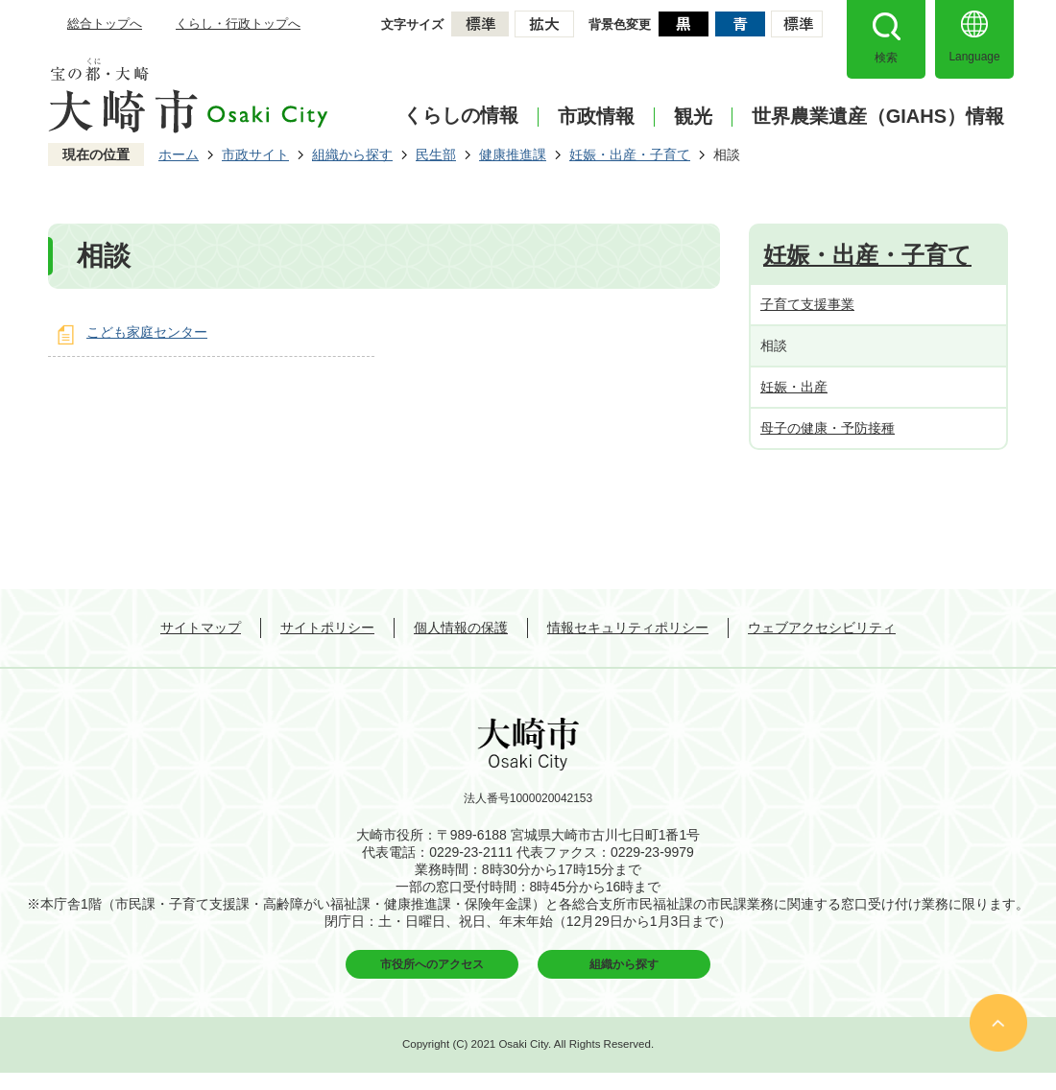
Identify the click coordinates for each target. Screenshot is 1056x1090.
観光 (693, 117)
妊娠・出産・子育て (629, 154)
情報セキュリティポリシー (627, 627)
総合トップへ (104, 23)
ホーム (178, 154)
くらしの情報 (460, 115)
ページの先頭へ (998, 1023)
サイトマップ (200, 627)
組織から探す (352, 154)
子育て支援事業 (807, 304)
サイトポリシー (327, 627)
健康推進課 (512, 154)
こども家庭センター (146, 332)
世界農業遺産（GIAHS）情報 (878, 117)
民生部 (436, 154)
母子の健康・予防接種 (827, 428)
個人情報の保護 (461, 627)
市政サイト (255, 154)
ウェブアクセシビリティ (822, 627)
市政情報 (596, 117)
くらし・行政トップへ (238, 23)
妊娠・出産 (794, 386)
